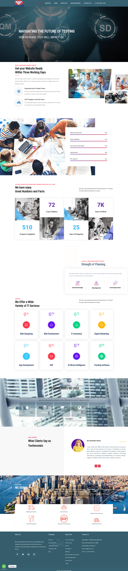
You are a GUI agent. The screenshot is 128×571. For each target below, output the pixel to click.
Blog (49, 549)
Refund (67, 543)
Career (67, 561)
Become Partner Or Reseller (72, 552)
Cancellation (68, 546)
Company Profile (52, 546)
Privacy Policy (68, 540)
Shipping (67, 549)
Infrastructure (68, 558)
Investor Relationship (70, 555)
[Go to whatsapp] (4, 566)
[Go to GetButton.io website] (4, 569)
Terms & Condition (69, 537)
